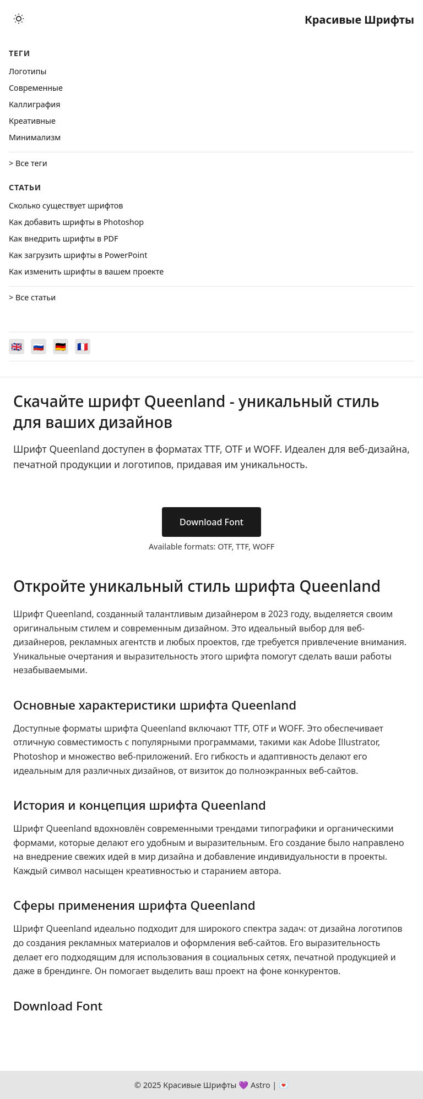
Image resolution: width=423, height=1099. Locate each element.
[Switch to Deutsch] (60, 346)
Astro (260, 1085)
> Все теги (28, 163)
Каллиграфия (35, 104)
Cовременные (36, 88)
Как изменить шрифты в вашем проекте (86, 271)
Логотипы (27, 71)
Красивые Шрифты (359, 19)
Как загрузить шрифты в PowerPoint (78, 255)
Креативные (32, 121)
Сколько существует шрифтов (66, 205)
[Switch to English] (16, 346)
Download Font (211, 522)
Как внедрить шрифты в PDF (63, 238)
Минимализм (35, 137)
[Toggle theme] (19, 19)
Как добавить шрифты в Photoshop (76, 222)
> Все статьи (32, 297)
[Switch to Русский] (38, 346)
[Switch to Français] (82, 346)
